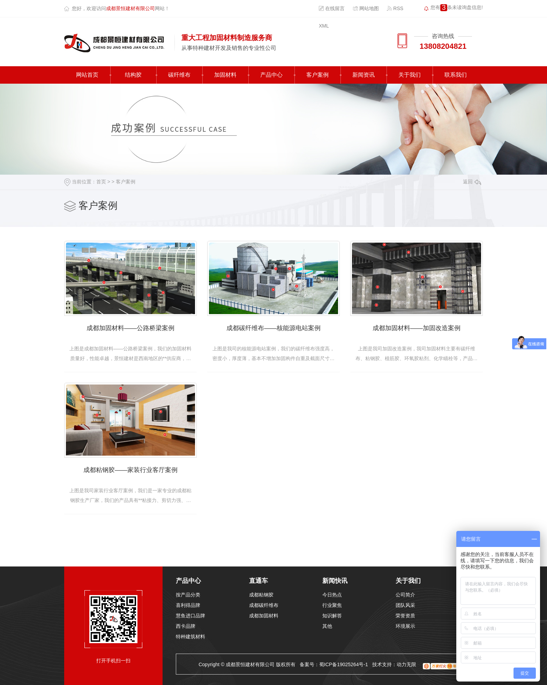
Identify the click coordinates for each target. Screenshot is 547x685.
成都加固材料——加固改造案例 (416, 328)
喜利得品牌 (188, 605)
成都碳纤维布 (263, 605)
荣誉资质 (405, 615)
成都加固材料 (263, 615)
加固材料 (225, 75)
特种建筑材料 (190, 636)
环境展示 (405, 626)
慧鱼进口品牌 (190, 615)
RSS (395, 8)
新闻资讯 (363, 75)
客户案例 (317, 75)
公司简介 (405, 595)
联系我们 (455, 75)
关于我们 (409, 75)
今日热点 (332, 595)
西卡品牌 (185, 626)
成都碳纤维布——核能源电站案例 (273, 328)
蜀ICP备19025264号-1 (343, 664)
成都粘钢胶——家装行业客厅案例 (130, 469)
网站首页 (87, 75)
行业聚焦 (332, 605)
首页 (101, 181)
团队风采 (405, 605)
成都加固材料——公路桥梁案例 (130, 328)
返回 (472, 181)
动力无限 (406, 664)
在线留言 (332, 8)
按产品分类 (188, 595)
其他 (327, 626)
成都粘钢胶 (261, 595)
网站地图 (366, 8)
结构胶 (133, 75)
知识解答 (332, 615)
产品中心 (271, 75)
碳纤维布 (179, 75)
